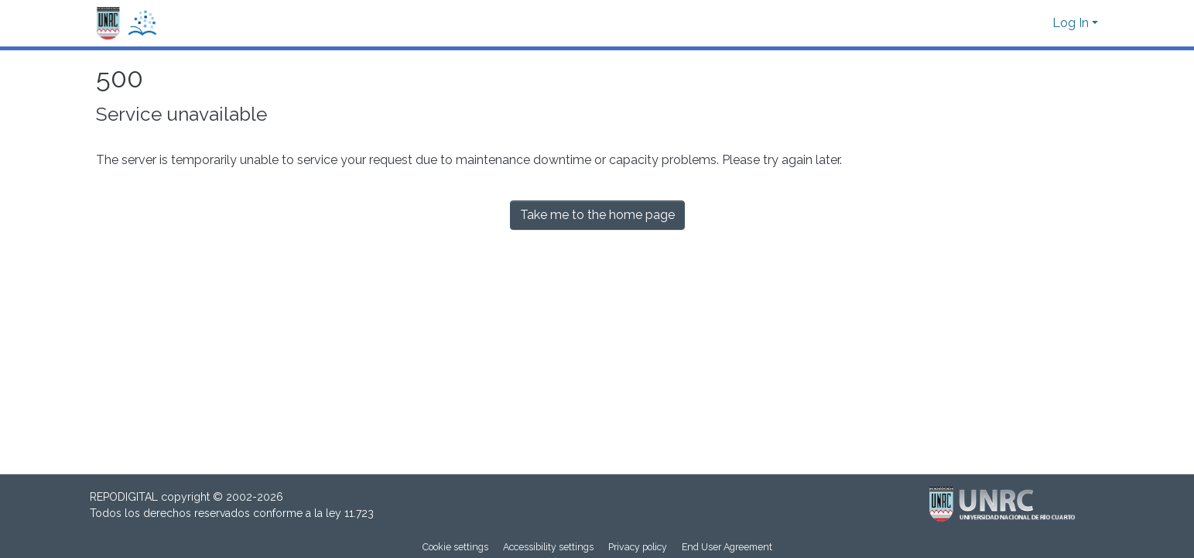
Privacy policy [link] (637, 547)
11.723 (359, 513)
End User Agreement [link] (727, 547)
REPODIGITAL (125, 497)
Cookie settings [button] (455, 547)
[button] (127, 23)
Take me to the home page (597, 214)
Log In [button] (1072, 22)
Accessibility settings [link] (548, 547)
